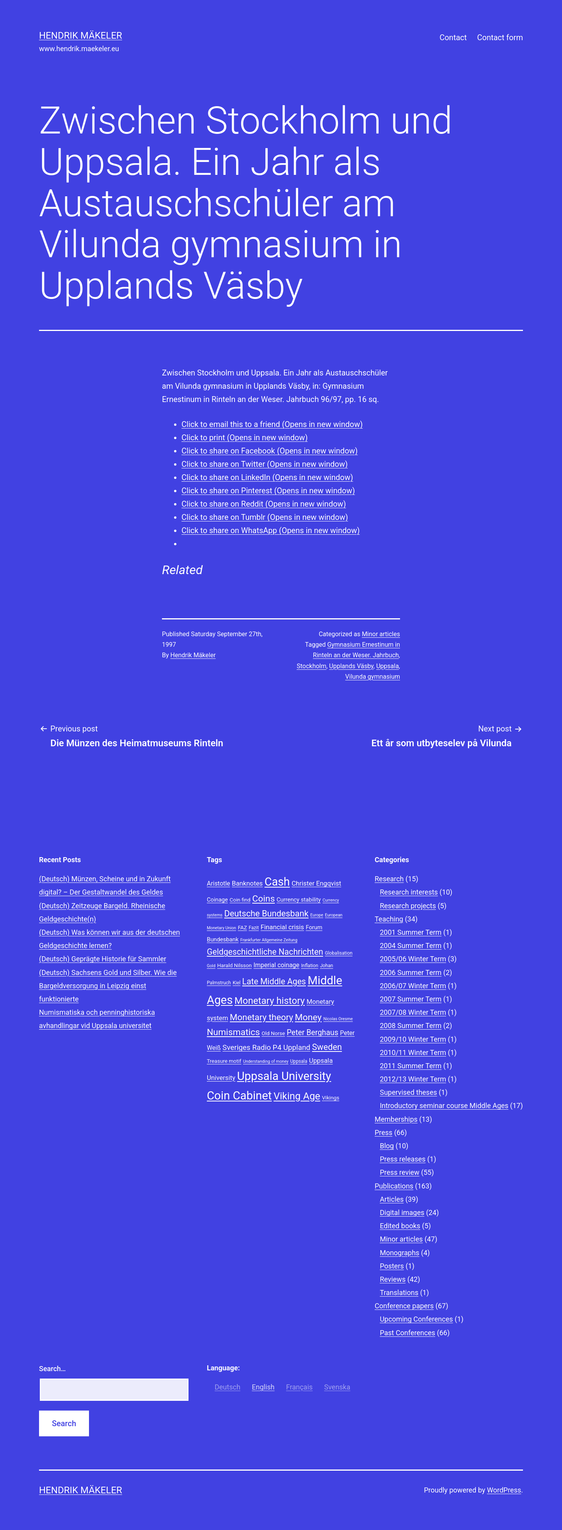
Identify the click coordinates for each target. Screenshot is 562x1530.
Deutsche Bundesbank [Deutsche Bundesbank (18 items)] (266, 913)
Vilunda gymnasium (372, 676)
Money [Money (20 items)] (308, 1017)
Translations (399, 1292)
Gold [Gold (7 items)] (211, 965)
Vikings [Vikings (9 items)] (330, 1097)
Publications (394, 1186)
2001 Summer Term (410, 932)
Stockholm (311, 666)
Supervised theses (408, 1092)
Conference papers (404, 1306)
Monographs (399, 1253)
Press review (399, 1172)
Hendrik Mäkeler (80, 35)
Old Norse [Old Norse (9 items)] (273, 1033)
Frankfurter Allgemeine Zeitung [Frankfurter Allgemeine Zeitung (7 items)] (268, 940)
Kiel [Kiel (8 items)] (236, 983)
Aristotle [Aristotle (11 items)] (218, 883)
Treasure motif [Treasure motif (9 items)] (224, 1061)
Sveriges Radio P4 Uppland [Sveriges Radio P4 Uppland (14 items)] (266, 1047)
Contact (453, 37)
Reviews (392, 1279)
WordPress (504, 1490)
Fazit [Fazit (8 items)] (254, 927)
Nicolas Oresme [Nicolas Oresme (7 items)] (338, 1018)
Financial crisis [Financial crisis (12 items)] (282, 927)
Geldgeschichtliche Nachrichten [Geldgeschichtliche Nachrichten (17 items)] (265, 952)
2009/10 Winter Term (413, 1039)
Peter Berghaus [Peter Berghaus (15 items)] (312, 1032)
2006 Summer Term (410, 972)
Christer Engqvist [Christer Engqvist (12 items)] (316, 883)
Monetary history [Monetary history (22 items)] (270, 1000)
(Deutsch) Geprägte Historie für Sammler (102, 959)
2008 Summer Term (410, 1025)
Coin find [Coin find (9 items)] (239, 900)
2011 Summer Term (410, 1066)
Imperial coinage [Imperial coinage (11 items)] (276, 965)
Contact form (500, 37)
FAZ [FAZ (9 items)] (242, 927)
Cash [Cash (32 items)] (277, 881)
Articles (392, 1199)
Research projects (408, 906)
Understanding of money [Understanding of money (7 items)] (265, 1061)
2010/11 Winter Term (413, 1052)
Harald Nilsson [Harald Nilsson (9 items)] (234, 965)
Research (389, 879)
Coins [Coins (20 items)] (263, 898)
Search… (52, 1369)
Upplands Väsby (351, 666)
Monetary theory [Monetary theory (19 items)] (261, 1017)
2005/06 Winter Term (413, 959)
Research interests (409, 892)
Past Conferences (407, 1333)
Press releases (402, 1159)
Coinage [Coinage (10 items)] (217, 899)
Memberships (396, 1119)
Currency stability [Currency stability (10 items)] (299, 899)
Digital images (402, 1212)
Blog (387, 1146)
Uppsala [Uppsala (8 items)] (298, 1061)
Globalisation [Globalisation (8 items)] (338, 953)
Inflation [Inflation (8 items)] (309, 965)
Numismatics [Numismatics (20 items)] (233, 1032)
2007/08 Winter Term (413, 1012)
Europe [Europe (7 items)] (316, 915)
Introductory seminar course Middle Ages (444, 1105)
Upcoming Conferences (416, 1319)
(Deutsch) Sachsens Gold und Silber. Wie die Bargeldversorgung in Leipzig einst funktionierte (108, 985)
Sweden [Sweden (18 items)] (327, 1047)
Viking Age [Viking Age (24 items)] (297, 1096)
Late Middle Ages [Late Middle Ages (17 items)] (274, 981)
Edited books (400, 1226)
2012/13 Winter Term (413, 1079)
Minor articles (381, 634)
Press (383, 1132)
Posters (392, 1266)
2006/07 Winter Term (413, 986)
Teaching (389, 919)
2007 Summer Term (410, 999)
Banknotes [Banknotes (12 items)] (247, 883)
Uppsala (387, 666)
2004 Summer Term (410, 945)
